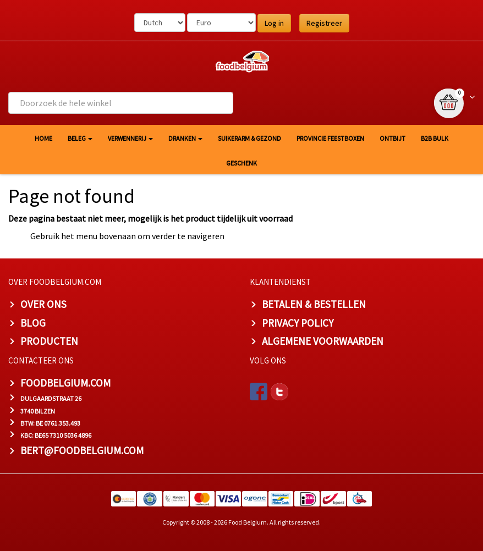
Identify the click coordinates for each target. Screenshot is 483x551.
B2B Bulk (434, 138)
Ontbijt (392, 138)
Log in (274, 23)
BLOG (33, 322)
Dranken (185, 138)
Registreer (324, 23)
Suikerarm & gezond (249, 138)
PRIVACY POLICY (297, 322)
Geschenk (241, 163)
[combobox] (120, 103)
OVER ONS (43, 304)
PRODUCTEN (49, 341)
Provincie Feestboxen (330, 138)
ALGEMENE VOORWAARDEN (322, 341)
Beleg (80, 138)
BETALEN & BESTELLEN (314, 304)
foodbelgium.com (65, 382)
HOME (43, 138)
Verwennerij (130, 138)
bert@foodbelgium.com (82, 450)
